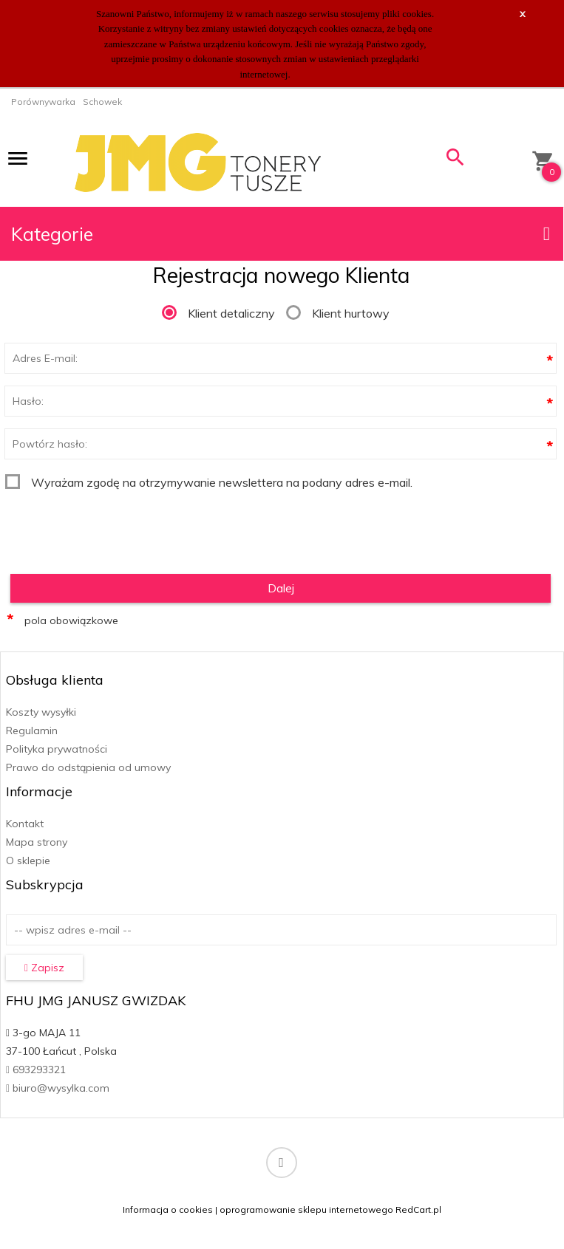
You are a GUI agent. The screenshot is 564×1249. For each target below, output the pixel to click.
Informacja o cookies (168, 1209)
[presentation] (117, 526)
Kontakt (25, 823)
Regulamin (32, 730)
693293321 (36, 1069)
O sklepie (28, 860)
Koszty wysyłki (41, 712)
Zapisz (44, 967)
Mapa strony (36, 842)
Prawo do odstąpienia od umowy (88, 767)
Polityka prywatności (56, 749)
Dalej (281, 588)
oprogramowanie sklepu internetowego (306, 1209)
